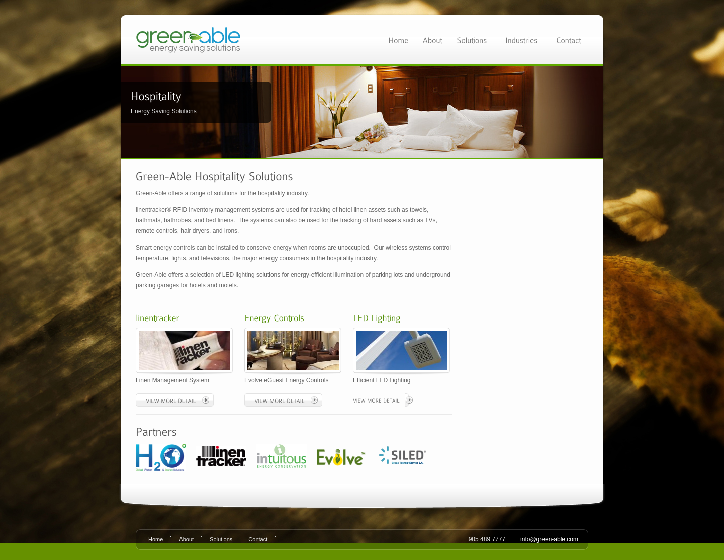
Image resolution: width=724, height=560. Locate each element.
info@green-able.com (549, 539)
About (186, 539)
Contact (257, 539)
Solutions (221, 539)
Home (155, 539)
